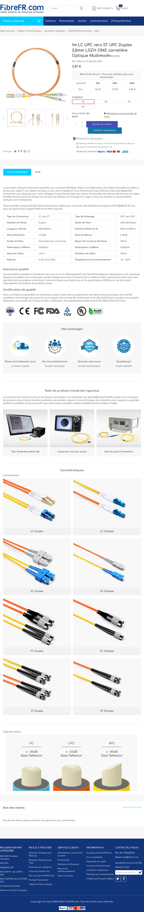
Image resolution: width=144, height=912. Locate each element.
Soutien (82, 21)
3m (129, 102)
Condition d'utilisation (97, 870)
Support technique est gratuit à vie (95, 147)
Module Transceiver (39, 880)
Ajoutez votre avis (132, 807)
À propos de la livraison (98, 866)
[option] (16, 118)
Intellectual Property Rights (100, 879)
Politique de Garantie (68, 864)
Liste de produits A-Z (39, 871)
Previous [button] (4, 118)
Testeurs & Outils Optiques (13, 890)
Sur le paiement (94, 857)
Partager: (7, 151)
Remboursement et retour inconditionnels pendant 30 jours (107, 143)
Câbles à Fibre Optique (40, 884)
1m (83, 102)
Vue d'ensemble (17, 172)
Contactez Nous (99, 21)
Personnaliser (66, 21)
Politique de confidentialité (100, 874)
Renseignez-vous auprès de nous (120, 115)
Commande (63, 860)
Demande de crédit (96, 862)
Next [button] (67, 118)
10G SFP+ (4, 863)
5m (83, 107)
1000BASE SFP (7, 868)
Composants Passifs (10, 886)
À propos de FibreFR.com (99, 853)
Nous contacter (65, 876)
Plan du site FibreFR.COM (41, 876)
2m (106, 102)
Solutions (50, 21)
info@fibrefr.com (130, 857)
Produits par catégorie (40, 867)
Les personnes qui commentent (58, 820)
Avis (37, 172)
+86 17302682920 (127, 853)
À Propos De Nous (121, 21)
